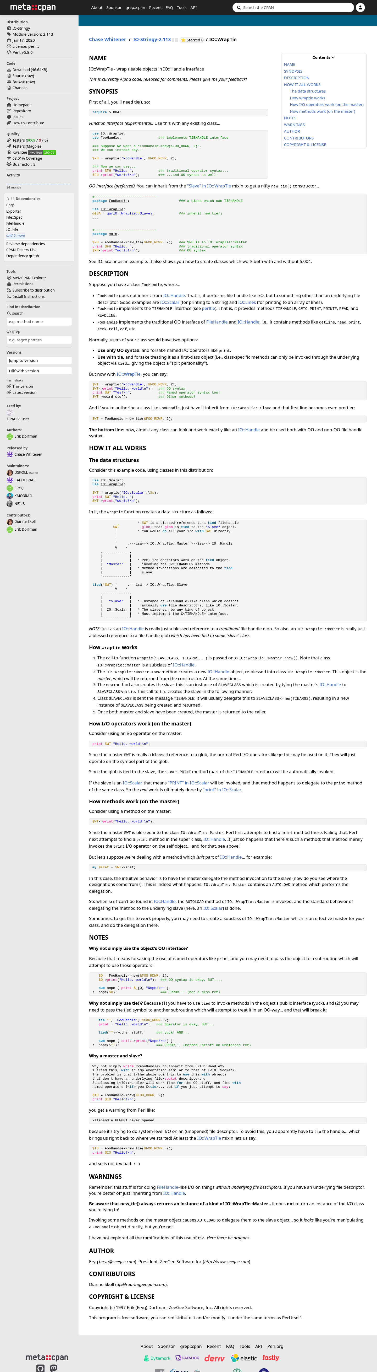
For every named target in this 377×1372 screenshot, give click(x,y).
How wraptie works (307, 97)
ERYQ (15, 487)
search (15, 313)
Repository (22, 110)
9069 (31, 140)
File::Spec (14, 217)
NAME (289, 64)
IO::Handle (174, 295)
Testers (19, 140)
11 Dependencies (23, 198)
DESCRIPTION (296, 77)
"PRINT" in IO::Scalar (188, 783)
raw (29, 75)
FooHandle (110, 138)
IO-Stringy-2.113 (152, 39)
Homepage (22, 104)
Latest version (25, 392)
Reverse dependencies (25, 243)
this (195, 1075)
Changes (20, 87)
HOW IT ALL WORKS (302, 84)
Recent (155, 7)
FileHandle (15, 223)
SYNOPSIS (293, 71)
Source (18, 75)
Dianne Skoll (21, 521)
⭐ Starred (192, 39)
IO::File (12, 229)
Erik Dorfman (22, 436)
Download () (30, 69)
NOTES (290, 117)
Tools (182, 7)
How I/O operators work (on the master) (327, 104)
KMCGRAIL (20, 495)
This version (23, 386)
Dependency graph (22, 255)
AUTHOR (292, 131)
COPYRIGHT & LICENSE (305, 144)
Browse (19, 81)
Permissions (23, 283)
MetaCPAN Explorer (29, 277)
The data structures (308, 91)
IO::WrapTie (112, 134)
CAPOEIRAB (20, 479)
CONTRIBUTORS (299, 138)
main (113, 234)
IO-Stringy (21, 28)
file (173, 605)
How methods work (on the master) (322, 111)
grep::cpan (135, 7)
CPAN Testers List (21, 249)
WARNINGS (294, 124)
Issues (18, 116)
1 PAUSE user (18, 418)
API (194, 7)
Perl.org (275, 1346)
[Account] (360, 7)
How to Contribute (28, 122)
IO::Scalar (169, 302)
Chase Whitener (24, 454)
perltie (208, 308)
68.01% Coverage (27, 158)
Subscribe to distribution (34, 290)
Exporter (13, 211)
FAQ (169, 7)
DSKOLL (17, 472)
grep (13, 331)
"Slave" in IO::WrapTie (209, 186)
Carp (10, 204)
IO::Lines (247, 302)
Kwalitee (20, 152)
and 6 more (15, 235)
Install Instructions (29, 296)
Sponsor (113, 7)
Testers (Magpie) (27, 146)
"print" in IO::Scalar (222, 790)
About (97, 7)
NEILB (16, 503)
